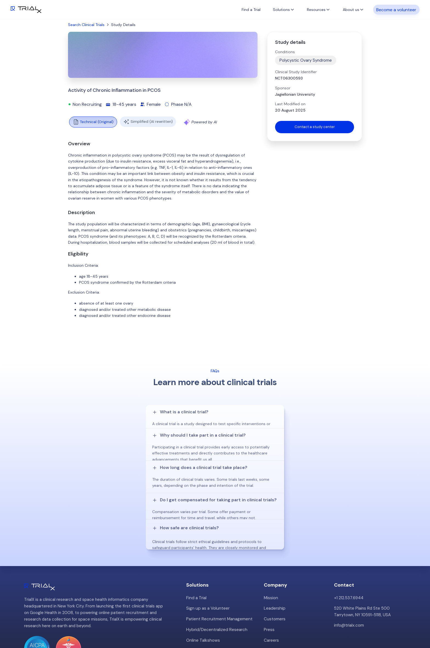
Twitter (395, 625)
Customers (274, 549)
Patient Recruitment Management (218, 549)
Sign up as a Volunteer (207, 539)
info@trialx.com (348, 556)
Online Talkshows (202, 570)
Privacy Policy (277, 580)
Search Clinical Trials (86, 24)
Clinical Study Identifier (296, 71)
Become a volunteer (396, 9)
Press (269, 559)
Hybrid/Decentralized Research (216, 559)
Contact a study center (314, 127)
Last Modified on (290, 103)
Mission (271, 528)
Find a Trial (251, 9)
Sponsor (282, 88)
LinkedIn (416, 625)
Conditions (285, 51)
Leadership (274, 539)
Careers (271, 570)
